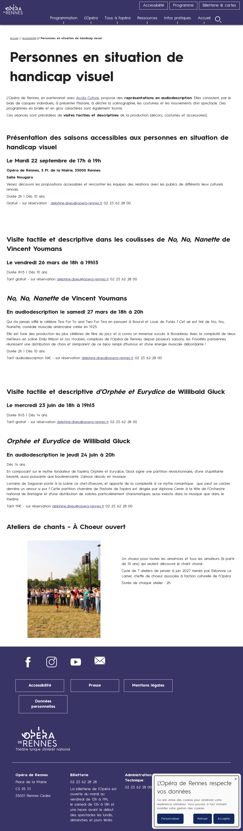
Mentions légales (148, 685)
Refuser (203, 818)
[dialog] (196, 801)
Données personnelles (43, 701)
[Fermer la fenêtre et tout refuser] (235, 778)
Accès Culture (87, 98)
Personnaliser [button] (170, 818)
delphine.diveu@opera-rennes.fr (76, 203)
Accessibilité (40, 685)
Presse (95, 685)
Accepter (224, 818)
